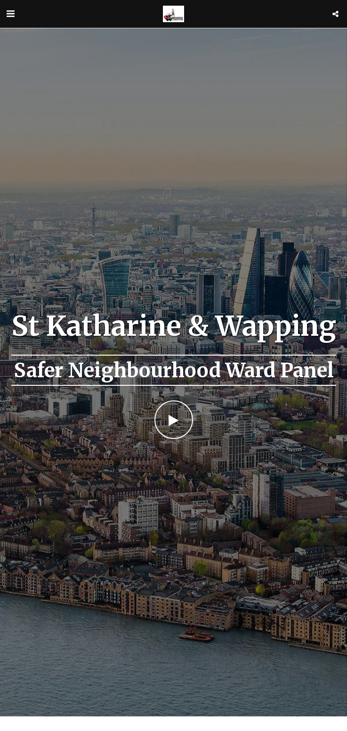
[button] (10, 13)
